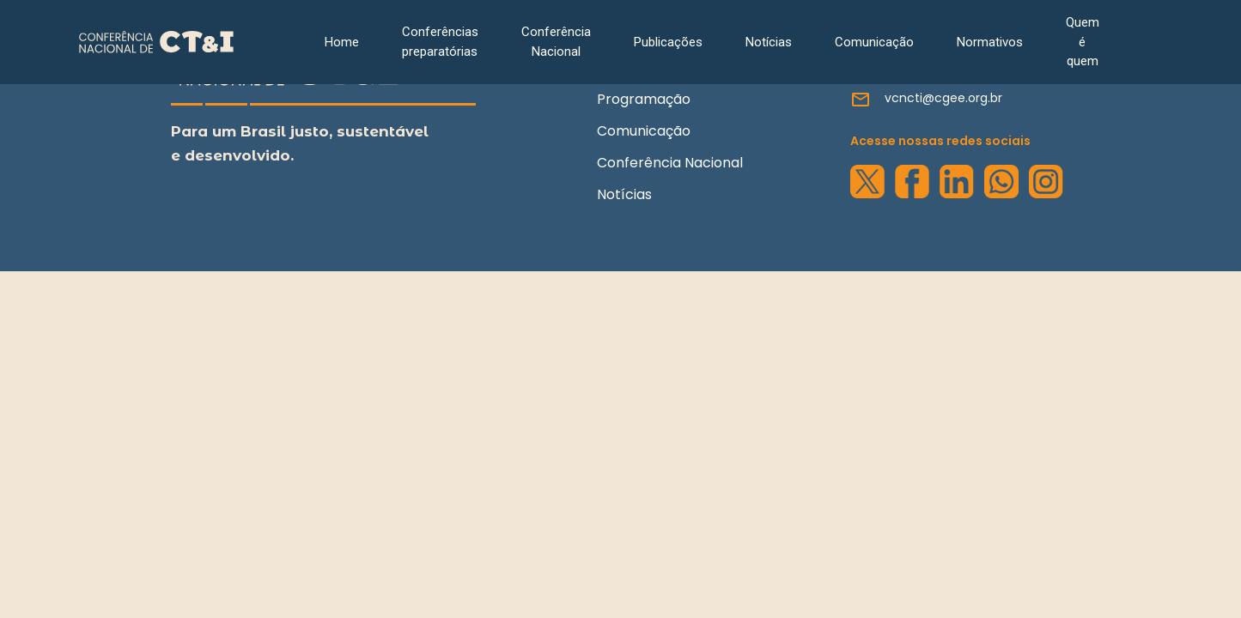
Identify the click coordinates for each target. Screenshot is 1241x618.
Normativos (990, 42)
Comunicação (874, 42)
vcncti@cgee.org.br (943, 97)
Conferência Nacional (556, 41)
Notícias (768, 42)
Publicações (668, 42)
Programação (643, 99)
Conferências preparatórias (440, 41)
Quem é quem (1082, 42)
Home (342, 42)
